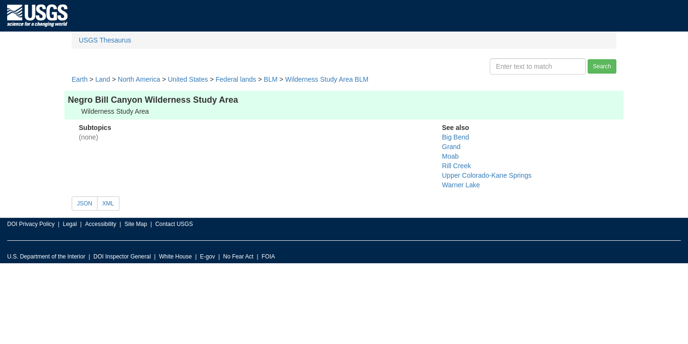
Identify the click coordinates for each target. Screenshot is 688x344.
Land (102, 79)
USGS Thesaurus (105, 40)
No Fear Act (238, 256)
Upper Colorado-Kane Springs (487, 175)
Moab (450, 156)
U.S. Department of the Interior (46, 256)
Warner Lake (461, 185)
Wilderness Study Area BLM (326, 79)
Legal (69, 224)
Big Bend (455, 137)
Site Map (135, 224)
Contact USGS (174, 224)
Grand (451, 146)
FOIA (268, 256)
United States (188, 79)
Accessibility (100, 224)
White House (175, 256)
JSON (84, 203)
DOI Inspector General (122, 256)
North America (139, 79)
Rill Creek (456, 166)
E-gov (207, 256)
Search (602, 66)
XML (108, 203)
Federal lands (235, 79)
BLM (271, 79)
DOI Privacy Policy (30, 224)
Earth (79, 79)
